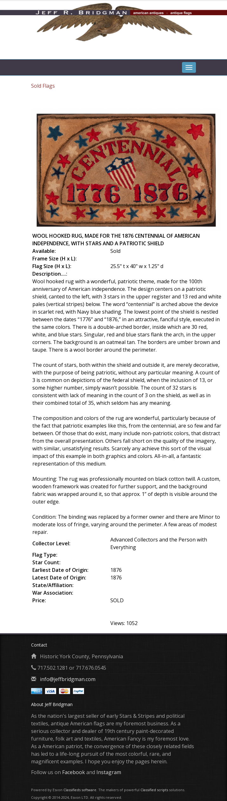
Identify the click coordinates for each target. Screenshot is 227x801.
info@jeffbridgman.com (67, 679)
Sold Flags (43, 85)
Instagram (108, 772)
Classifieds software (79, 789)
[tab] (189, 51)
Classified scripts (154, 789)
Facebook (73, 772)
